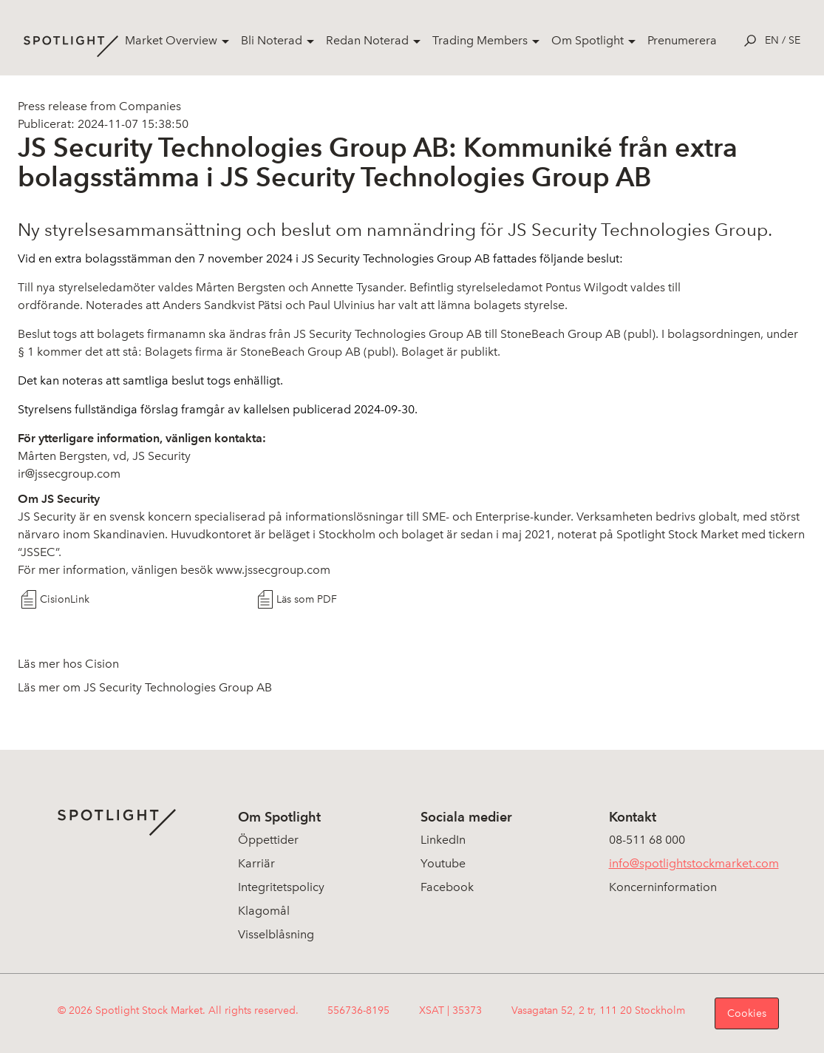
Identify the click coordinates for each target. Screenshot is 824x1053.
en (772, 40)
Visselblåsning (276, 934)
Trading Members (480, 40)
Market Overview (171, 40)
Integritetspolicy (281, 887)
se (794, 40)
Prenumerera (682, 40)
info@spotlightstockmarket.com (694, 863)
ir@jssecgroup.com (69, 474)
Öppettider (268, 840)
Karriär (256, 863)
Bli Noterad (271, 40)
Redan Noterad (367, 40)
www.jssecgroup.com (273, 570)
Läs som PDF (306, 599)
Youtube (443, 863)
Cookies (746, 1013)
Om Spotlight (587, 40)
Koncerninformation (663, 887)
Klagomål (264, 911)
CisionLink (64, 599)
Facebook (447, 887)
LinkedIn (443, 840)
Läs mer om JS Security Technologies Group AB (145, 687)
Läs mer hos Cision (68, 664)
